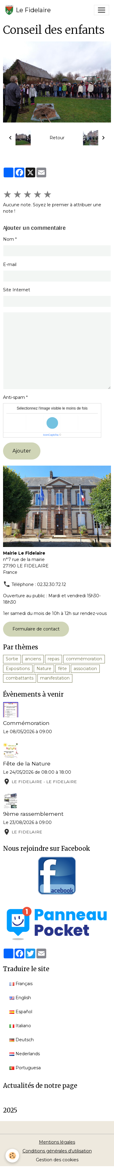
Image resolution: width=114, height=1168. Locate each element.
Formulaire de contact (36, 629)
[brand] (28, 10)
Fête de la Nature (26, 763)
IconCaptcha (51, 434)
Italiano (20, 1025)
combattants (19, 678)
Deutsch (21, 1039)
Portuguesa (25, 1067)
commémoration (84, 659)
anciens (33, 659)
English (20, 997)
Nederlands (24, 1053)
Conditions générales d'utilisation (57, 1151)
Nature (43, 668)
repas (53, 659)
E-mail (9, 264)
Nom (8, 239)
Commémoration (26, 723)
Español (20, 1011)
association (85, 668)
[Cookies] (12, 1156)
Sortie (12, 659)
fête (62, 668)
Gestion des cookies (57, 1160)
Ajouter (21, 451)
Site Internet (16, 290)
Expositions (18, 668)
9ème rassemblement (33, 814)
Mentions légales (57, 1142)
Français (21, 983)
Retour (57, 137)
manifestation (55, 678)
